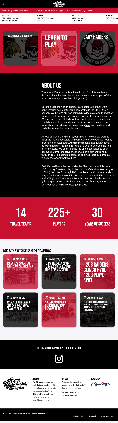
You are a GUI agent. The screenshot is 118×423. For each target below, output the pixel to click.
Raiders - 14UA (76, 21)
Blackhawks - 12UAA (44, 21)
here (76, 128)
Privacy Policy (93, 418)
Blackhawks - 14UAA (9, 21)
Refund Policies (78, 418)
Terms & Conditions (108, 418)
